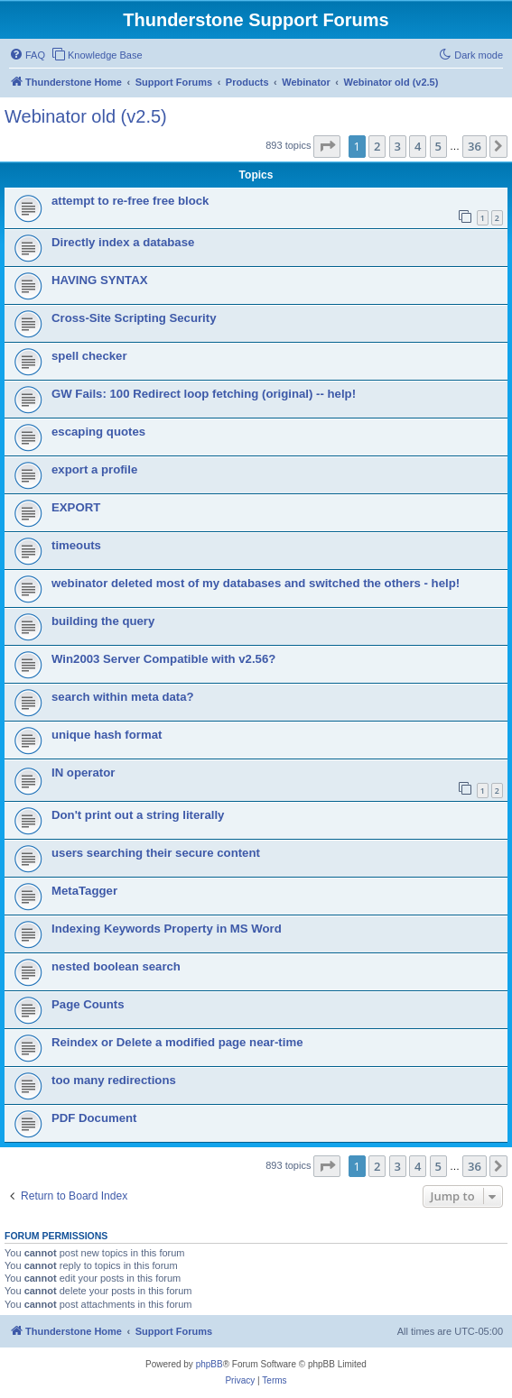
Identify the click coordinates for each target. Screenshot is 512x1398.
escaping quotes (98, 431)
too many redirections (113, 1080)
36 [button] (474, 146)
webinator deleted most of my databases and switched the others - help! (255, 583)
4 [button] (417, 146)
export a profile (94, 469)
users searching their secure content (155, 853)
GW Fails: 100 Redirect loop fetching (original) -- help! (203, 393)
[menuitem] (27, 55)
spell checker (89, 356)
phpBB (209, 1364)
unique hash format (106, 734)
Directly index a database (122, 242)
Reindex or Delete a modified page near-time (177, 1042)
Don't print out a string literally (137, 815)
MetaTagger (84, 890)
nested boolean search (116, 966)
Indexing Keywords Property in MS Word (166, 928)
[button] (326, 146)
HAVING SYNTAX (99, 280)
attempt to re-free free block (130, 200)
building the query (102, 621)
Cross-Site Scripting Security (133, 318)
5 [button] (438, 146)
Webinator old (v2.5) (86, 116)
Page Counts (88, 1004)
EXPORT (75, 507)
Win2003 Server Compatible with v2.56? (163, 659)
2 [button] (377, 146)
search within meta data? (122, 697)
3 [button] (398, 146)
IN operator (83, 772)
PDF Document (94, 1118)
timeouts (76, 545)
